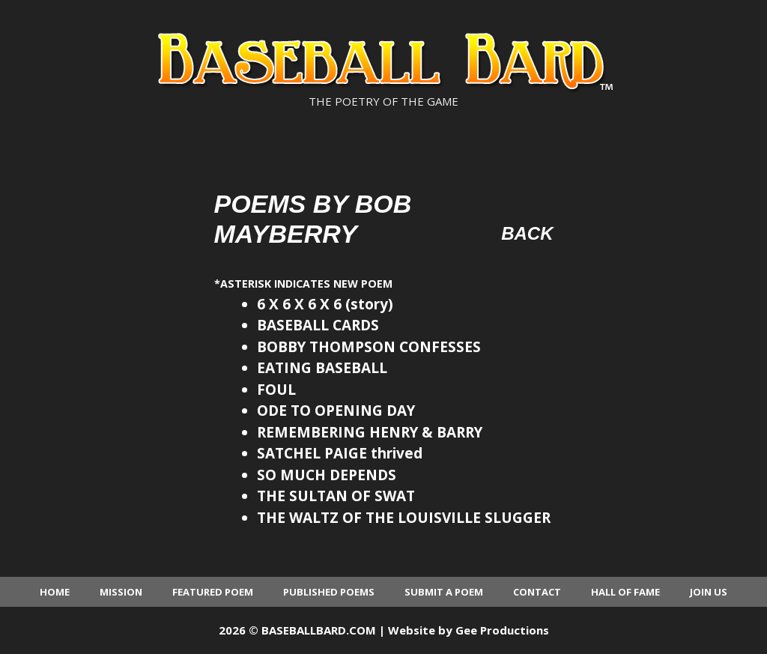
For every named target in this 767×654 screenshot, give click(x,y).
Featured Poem (212, 592)
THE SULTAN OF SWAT (336, 496)
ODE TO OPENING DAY (336, 410)
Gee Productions (502, 630)
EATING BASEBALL (322, 368)
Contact (537, 592)
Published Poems (329, 592)
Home (55, 592)
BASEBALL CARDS (318, 325)
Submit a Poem (443, 592)
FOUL (276, 389)
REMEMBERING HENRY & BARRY (369, 432)
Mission (121, 592)
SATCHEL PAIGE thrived (339, 453)
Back (527, 233)
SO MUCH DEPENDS (326, 475)
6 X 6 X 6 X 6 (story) (325, 304)
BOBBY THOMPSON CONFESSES (369, 347)
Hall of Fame (625, 592)
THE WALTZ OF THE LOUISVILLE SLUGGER (404, 517)
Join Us (708, 592)
